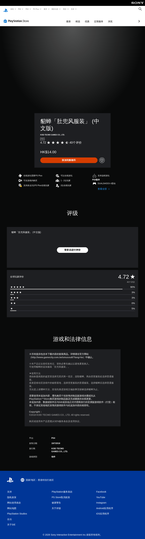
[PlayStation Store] (17, 17)
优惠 (70, 18)
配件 (45, 9)
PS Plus (36, 9)
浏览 (93, 18)
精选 (60, 18)
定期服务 (81, 18)
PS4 (27, 9)
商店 (65, 9)
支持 (72, 9)
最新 (51, 18)
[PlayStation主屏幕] (5, 9)
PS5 (19, 9)
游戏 (12, 9)
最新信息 (55, 9)
